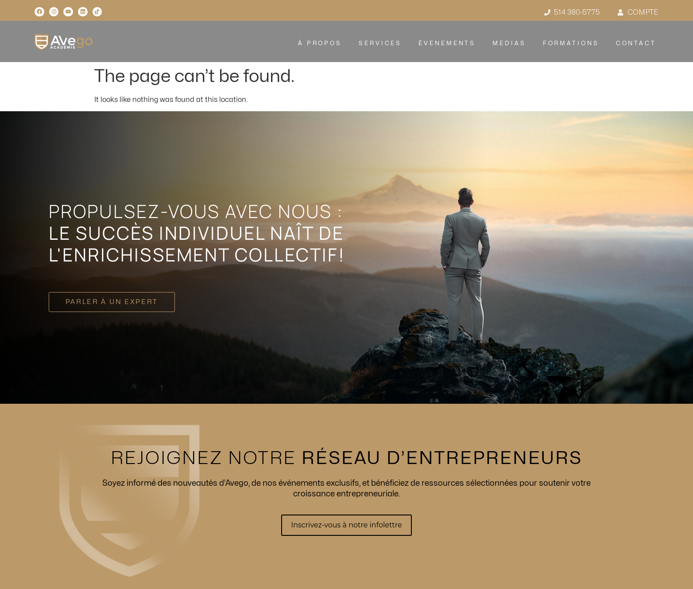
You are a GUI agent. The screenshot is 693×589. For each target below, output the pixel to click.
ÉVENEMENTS (447, 43)
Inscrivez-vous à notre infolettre (346, 525)
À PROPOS (320, 43)
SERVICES (380, 43)
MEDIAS (509, 43)
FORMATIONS (570, 43)
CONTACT (636, 43)
